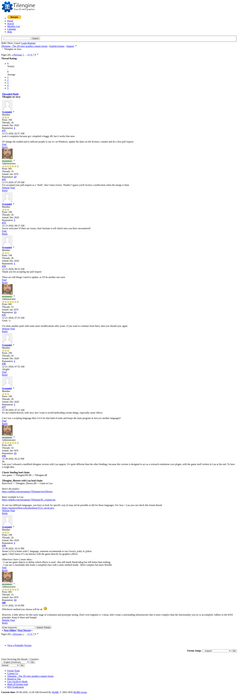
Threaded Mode (10, 94)
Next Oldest (10, 630)
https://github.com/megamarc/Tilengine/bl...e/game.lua (28, 499)
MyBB (55, 692)
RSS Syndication (15, 687)
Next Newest (24, 630)
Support (70, 46)
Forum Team (13, 670)
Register (31, 43)
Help (9, 31)
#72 (4, 179)
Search (10, 23)
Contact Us (12, 673)
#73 (4, 223)
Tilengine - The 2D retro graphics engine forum (24, 46)
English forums (56, 46)
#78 (4, 456)
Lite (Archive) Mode (17, 681)
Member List (13, 26)
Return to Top (14, 679)
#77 (4, 407)
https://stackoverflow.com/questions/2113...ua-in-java (28, 508)
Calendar (11, 29)
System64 (7, 112)
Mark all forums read (17, 684)
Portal (10, 21)
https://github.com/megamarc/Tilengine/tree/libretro (27, 491)
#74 (4, 266)
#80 (4, 602)
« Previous (17, 55)
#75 (4, 315)
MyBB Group (80, 692)
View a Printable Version (19, 645)
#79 (4, 545)
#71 (4, 130)
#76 (4, 364)
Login (24, 43)
